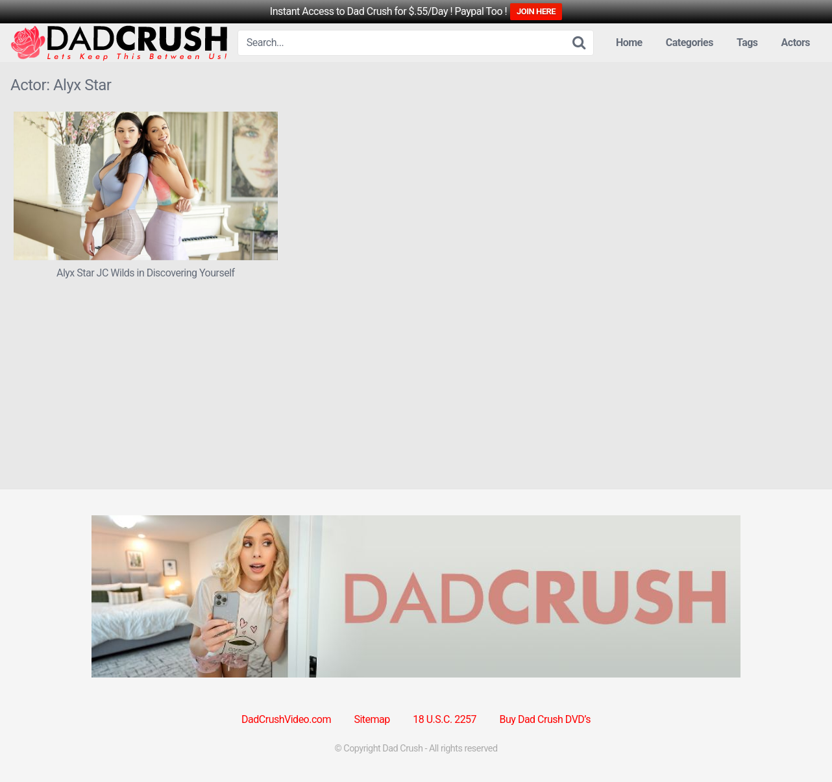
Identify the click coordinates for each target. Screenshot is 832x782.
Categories (689, 42)
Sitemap (371, 719)
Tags (747, 42)
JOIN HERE (536, 11)
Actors (795, 42)
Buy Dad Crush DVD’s (545, 719)
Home (629, 42)
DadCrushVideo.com (286, 719)
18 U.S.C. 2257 (444, 719)
